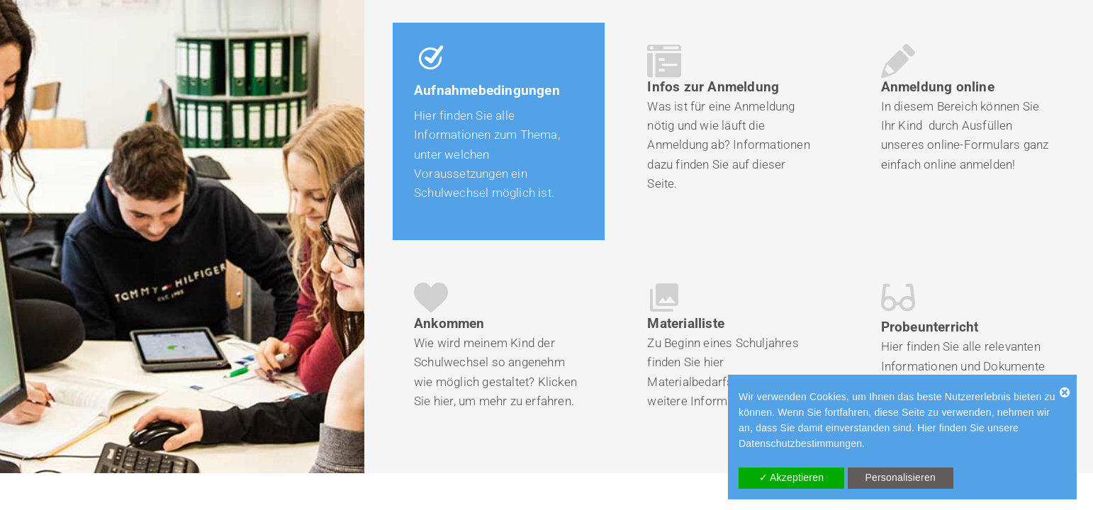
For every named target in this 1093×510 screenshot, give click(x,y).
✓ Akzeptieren (791, 477)
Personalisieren (900, 477)
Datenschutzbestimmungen (800, 443)
